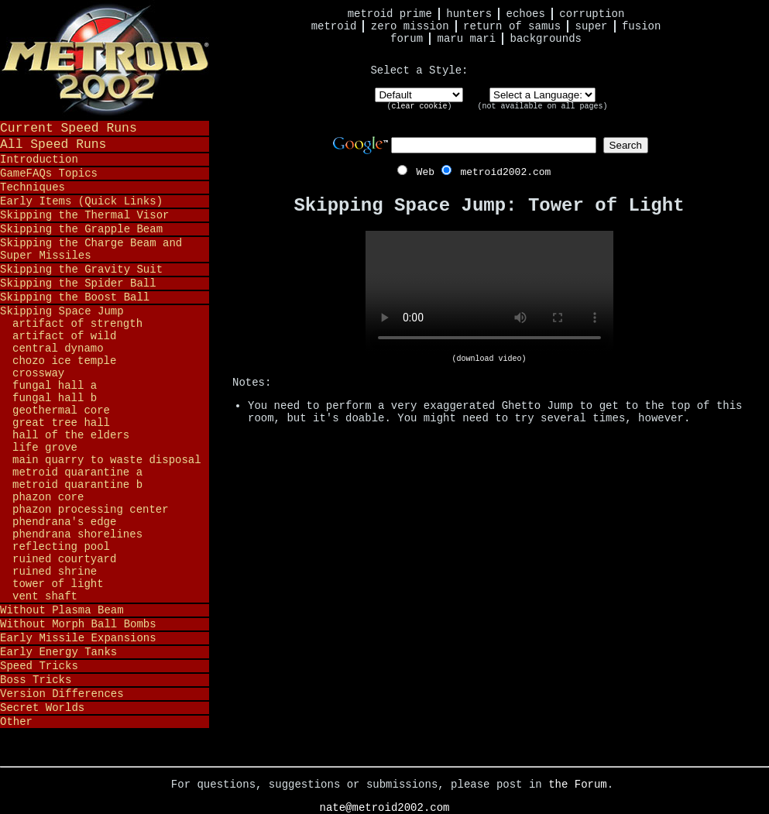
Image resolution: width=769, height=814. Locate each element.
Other (16, 722)
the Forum (577, 784)
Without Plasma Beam (62, 610)
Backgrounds (546, 39)
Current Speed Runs (68, 128)
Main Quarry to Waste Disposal (106, 460)
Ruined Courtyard (64, 559)
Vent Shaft (44, 596)
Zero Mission (410, 26)
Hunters (469, 14)
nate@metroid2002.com (384, 808)
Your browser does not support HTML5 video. (489, 293)
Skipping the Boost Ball (74, 297)
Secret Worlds (42, 708)
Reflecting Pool (61, 547)
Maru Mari (466, 39)
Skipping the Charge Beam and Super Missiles (91, 249)
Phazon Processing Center (90, 509)
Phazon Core (48, 497)
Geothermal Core (61, 410)
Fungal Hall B (54, 398)
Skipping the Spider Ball (78, 283)
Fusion (641, 26)
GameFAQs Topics (49, 173)
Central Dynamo (58, 348)
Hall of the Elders (70, 435)
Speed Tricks (39, 666)
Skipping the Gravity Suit (81, 269)
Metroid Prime (390, 14)
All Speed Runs (53, 144)
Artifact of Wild (64, 336)
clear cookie (419, 106)
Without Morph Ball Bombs (78, 624)
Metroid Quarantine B (77, 485)
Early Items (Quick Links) (81, 201)
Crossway (38, 373)
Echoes (525, 14)
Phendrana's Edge (64, 522)
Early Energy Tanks (58, 652)
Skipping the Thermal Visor (84, 215)
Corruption (591, 14)
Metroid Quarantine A (77, 472)
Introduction (39, 159)
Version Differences (62, 694)
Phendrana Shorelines (77, 534)
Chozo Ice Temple (64, 361)
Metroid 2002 (104, 59)
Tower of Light (58, 584)
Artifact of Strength (77, 324)
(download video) (488, 359)
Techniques (32, 187)
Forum (406, 39)
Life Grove (44, 447)
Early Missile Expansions (78, 638)
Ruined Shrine (54, 571)
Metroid (334, 26)
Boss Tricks (35, 680)
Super (591, 26)
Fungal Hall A (54, 386)
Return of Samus (512, 26)
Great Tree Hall (61, 423)
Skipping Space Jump (62, 311)
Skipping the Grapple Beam (81, 229)
